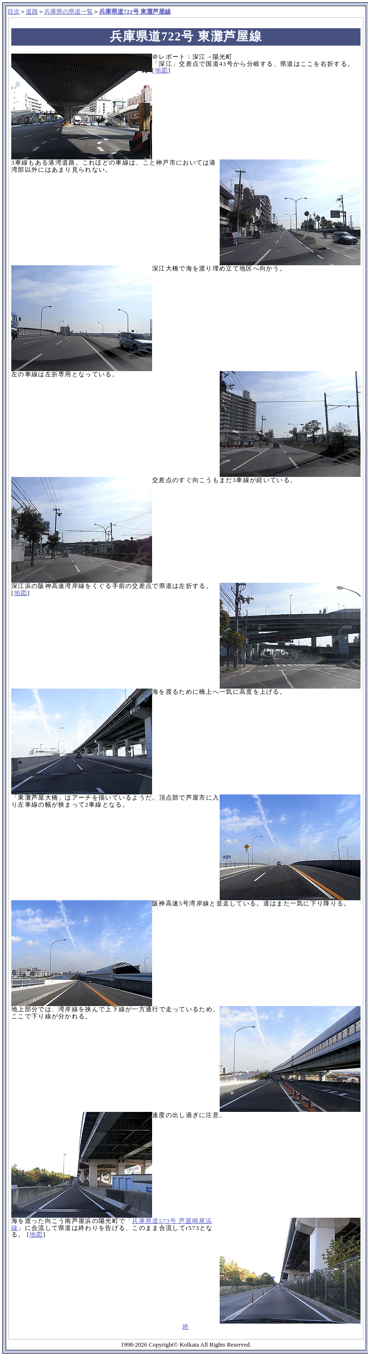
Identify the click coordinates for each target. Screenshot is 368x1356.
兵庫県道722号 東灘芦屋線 (135, 11)
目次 (14, 11)
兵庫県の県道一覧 (68, 11)
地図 (162, 70)
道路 (32, 11)
